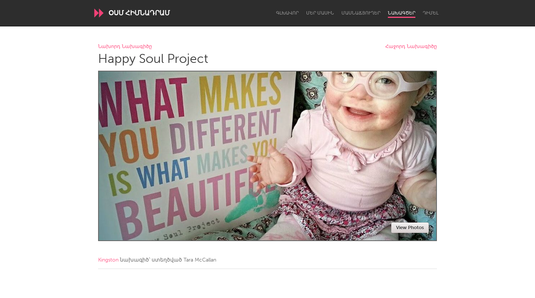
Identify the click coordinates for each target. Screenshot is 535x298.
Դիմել (430, 13)
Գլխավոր (287, 13)
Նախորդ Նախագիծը (125, 46)
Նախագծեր (401, 13)
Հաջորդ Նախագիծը (411, 46)
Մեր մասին (320, 13)
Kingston (108, 260)
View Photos (410, 227)
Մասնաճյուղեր (360, 13)
